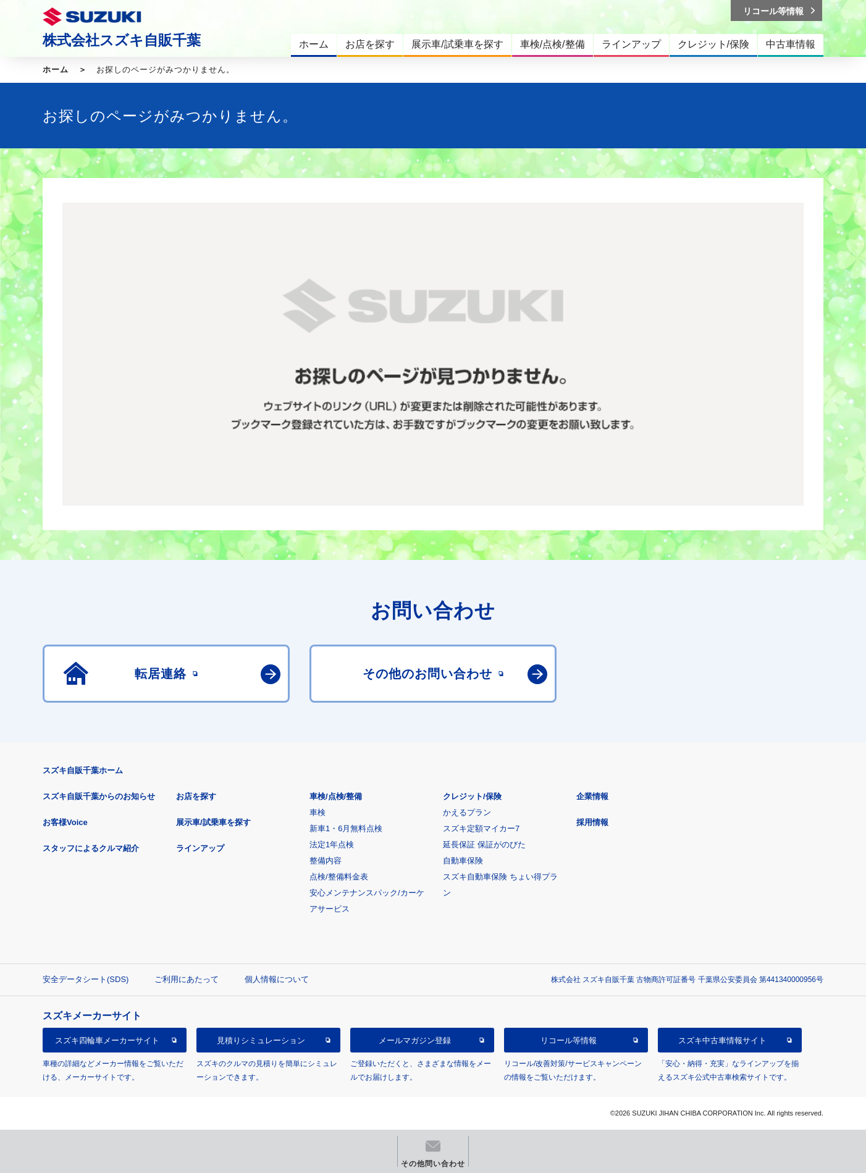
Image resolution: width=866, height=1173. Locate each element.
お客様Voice (65, 822)
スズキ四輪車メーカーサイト (107, 1040)
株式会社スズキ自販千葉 (122, 40)
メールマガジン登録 (415, 1040)
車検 (317, 812)
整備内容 (325, 860)
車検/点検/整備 (335, 796)
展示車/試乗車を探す (213, 822)
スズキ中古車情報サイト (722, 1040)
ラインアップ (200, 848)
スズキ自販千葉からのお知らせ (99, 796)
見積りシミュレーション (261, 1040)
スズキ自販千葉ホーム (83, 770)
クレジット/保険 (472, 796)
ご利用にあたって (186, 979)
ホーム (56, 69)
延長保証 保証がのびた (484, 844)
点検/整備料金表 (338, 876)
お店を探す (196, 796)
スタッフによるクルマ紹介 (91, 848)
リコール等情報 (568, 1040)
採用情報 (592, 822)
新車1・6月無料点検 (345, 828)
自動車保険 (463, 860)
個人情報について (277, 979)
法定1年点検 (331, 844)
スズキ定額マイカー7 (481, 828)
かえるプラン (467, 812)
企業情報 (592, 796)
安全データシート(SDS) (85, 979)
